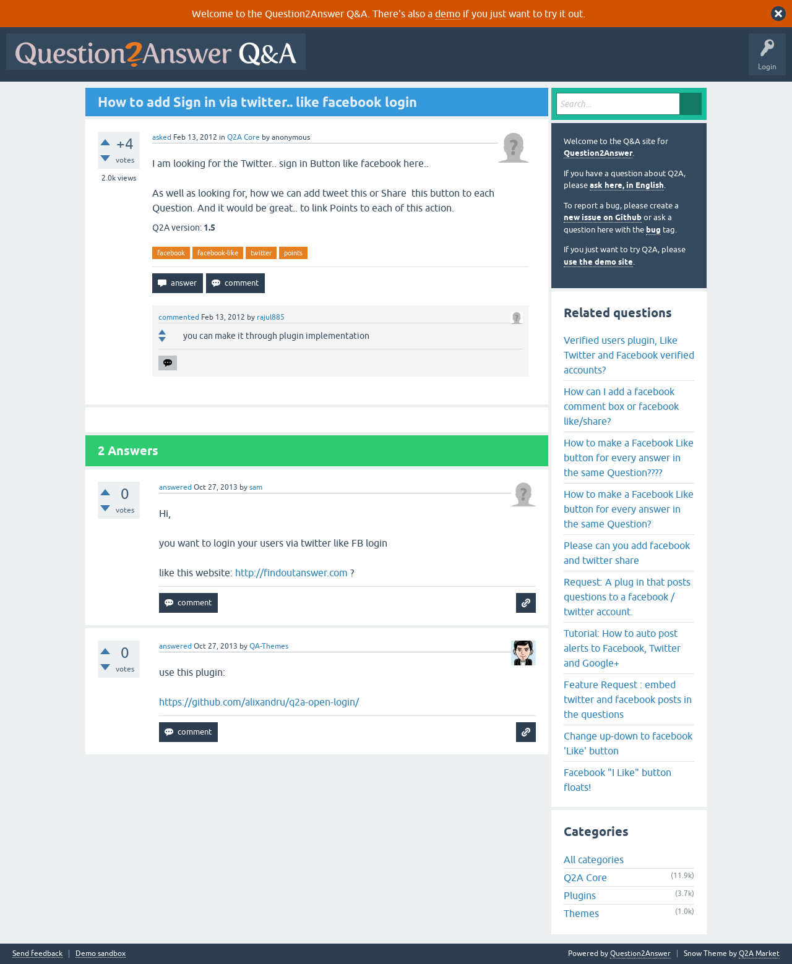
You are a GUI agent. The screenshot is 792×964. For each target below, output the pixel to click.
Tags (520, 61)
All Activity (333, 61)
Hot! (425, 61)
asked (161, 137)
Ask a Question (611, 61)
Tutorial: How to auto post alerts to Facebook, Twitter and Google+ (622, 648)
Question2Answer (598, 153)
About (693, 61)
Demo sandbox (100, 954)
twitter (261, 253)
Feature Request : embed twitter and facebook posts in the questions (628, 699)
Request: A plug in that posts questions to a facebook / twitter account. (627, 596)
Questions (383, 61)
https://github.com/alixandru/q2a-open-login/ (259, 701)
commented (178, 317)
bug (653, 229)
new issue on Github (603, 217)
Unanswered (473, 61)
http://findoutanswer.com (291, 572)
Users (559, 61)
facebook (171, 253)
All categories (594, 859)
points (293, 253)
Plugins (580, 895)
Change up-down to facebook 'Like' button (628, 743)
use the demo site (598, 262)
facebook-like (217, 253)
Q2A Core (243, 137)
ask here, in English (627, 185)
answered (175, 487)
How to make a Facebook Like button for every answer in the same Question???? (629, 457)
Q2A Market (759, 953)
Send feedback (37, 954)
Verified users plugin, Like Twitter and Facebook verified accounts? (629, 355)
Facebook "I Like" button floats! (617, 780)
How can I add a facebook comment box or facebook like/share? (621, 406)
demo (447, 13)
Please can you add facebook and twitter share (627, 553)
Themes (581, 913)
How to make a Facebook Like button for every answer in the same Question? (629, 508)
